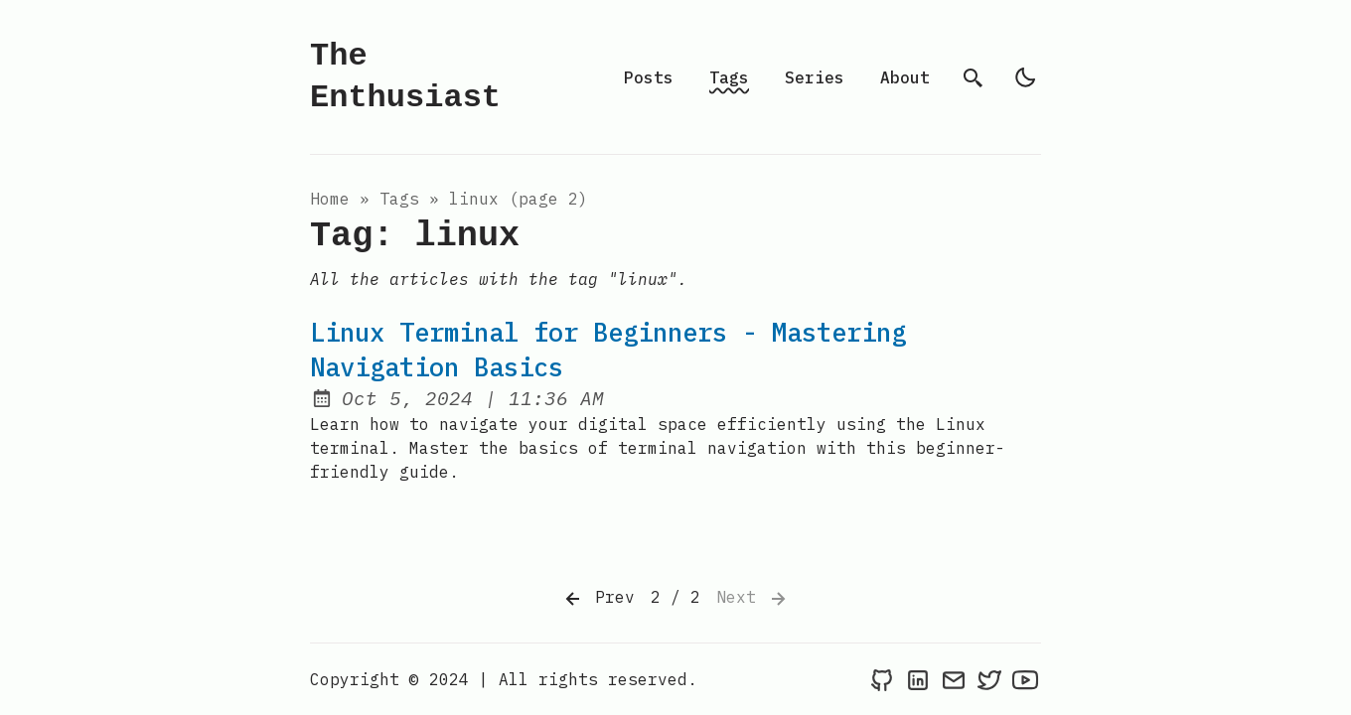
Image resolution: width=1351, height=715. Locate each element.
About (905, 77)
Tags (729, 77)
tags (399, 199)
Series (814, 77)
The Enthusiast (405, 77)
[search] (973, 77)
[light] (1025, 77)
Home (330, 199)
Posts (649, 77)
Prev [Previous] (598, 599)
